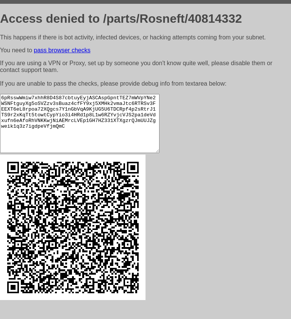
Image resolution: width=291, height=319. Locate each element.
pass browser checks (62, 50)
